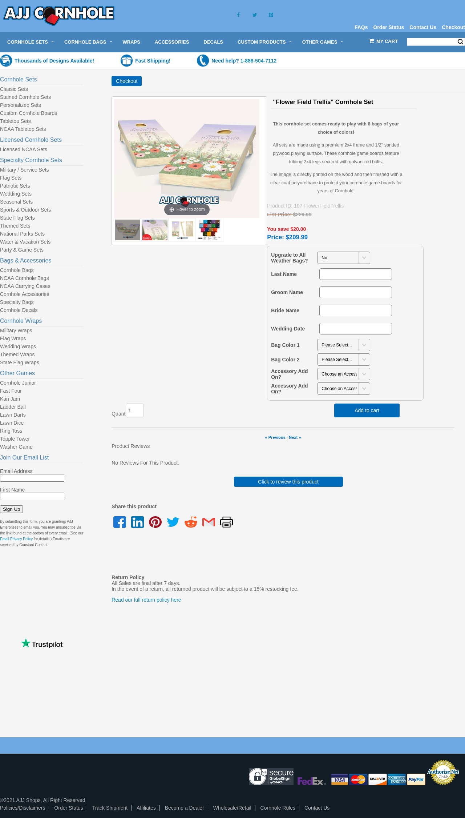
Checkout (453, 27)
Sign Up (11, 509)
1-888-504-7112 (258, 61)
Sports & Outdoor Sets (25, 210)
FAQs (361, 27)
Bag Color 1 (285, 345)
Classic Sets (14, 89)
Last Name (284, 274)
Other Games (319, 42)
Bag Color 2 (285, 359)
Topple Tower (15, 439)
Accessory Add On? (289, 374)
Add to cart (367, 410)
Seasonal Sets (16, 202)
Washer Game (16, 447)
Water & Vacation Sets (25, 242)
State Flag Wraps (19, 362)
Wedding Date (288, 329)
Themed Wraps (17, 354)
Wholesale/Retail (232, 808)
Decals (213, 42)
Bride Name (285, 310)
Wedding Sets (16, 194)
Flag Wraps (13, 338)
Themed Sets (15, 226)
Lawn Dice (12, 423)
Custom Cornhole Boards (28, 113)
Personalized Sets (20, 105)
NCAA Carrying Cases (25, 286)
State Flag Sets (17, 218)
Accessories (172, 42)
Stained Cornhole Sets (25, 97)
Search (460, 42)
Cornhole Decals (19, 310)
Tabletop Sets (15, 121)
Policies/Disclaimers (22, 808)
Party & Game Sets (22, 250)
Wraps (131, 42)
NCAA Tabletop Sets (23, 129)
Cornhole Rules (278, 808)
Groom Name (287, 292)
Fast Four (11, 391)
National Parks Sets (22, 234)
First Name (12, 490)
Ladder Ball (13, 407)
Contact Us (422, 27)
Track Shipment (110, 808)
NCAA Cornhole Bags (24, 278)
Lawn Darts (13, 415)
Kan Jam (10, 399)
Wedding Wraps (18, 346)
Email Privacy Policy (16, 539)
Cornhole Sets (27, 42)
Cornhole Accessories (24, 294)
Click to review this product (288, 482)
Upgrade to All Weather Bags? (289, 258)
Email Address (16, 471)
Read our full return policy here (146, 600)
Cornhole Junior (18, 383)
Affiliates (146, 808)
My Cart (387, 41)
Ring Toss (11, 431)
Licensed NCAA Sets (23, 149)
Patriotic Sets (15, 186)
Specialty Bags (17, 302)
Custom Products (262, 42)
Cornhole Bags (85, 42)
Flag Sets (10, 178)
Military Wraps (16, 330)
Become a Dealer (184, 808)
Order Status (388, 27)
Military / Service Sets (24, 170)
